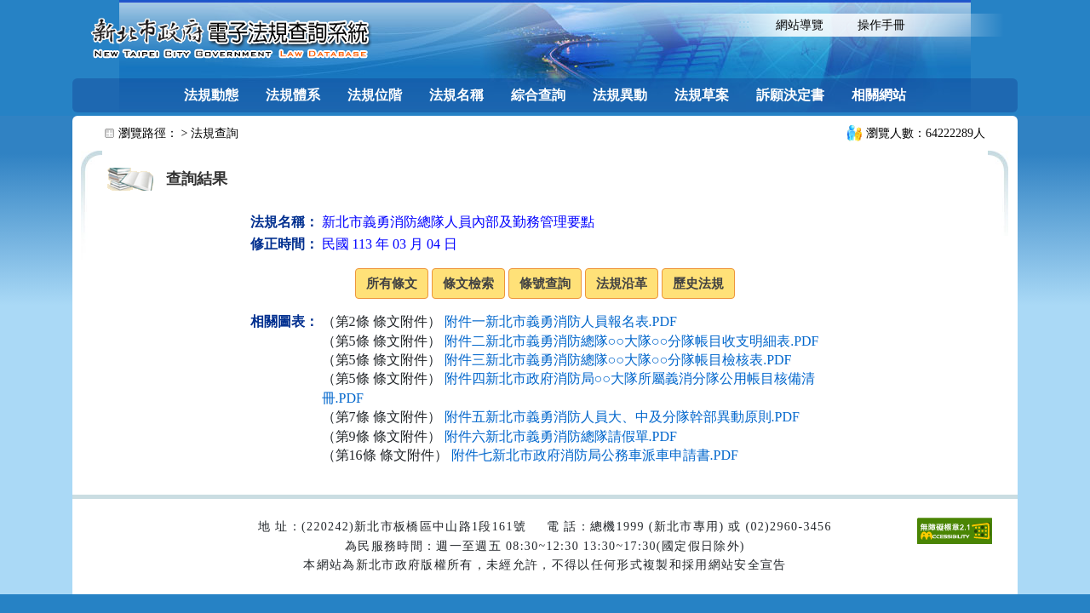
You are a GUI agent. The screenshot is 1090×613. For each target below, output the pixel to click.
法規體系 (293, 95)
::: (743, 23)
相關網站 (879, 95)
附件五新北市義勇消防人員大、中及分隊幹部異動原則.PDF (622, 417)
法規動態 (211, 95)
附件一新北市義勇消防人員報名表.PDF (561, 321)
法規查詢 (214, 133)
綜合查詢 (538, 95)
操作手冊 (881, 25)
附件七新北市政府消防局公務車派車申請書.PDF (594, 455)
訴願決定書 (790, 95)
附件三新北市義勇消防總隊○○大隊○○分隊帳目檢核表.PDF (618, 359)
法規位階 (374, 95)
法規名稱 (456, 95)
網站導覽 (799, 25)
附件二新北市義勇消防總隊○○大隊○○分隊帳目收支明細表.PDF (632, 341)
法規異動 (620, 95)
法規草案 (701, 95)
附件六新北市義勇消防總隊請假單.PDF (561, 436)
